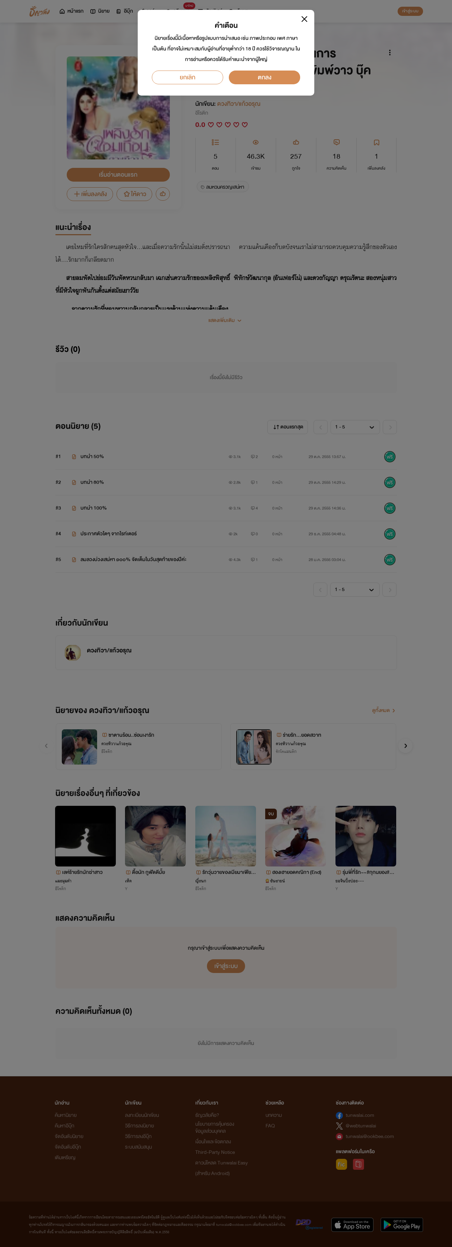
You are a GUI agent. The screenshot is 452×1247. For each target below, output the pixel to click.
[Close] (304, 19)
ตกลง (265, 77)
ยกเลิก (187, 77)
